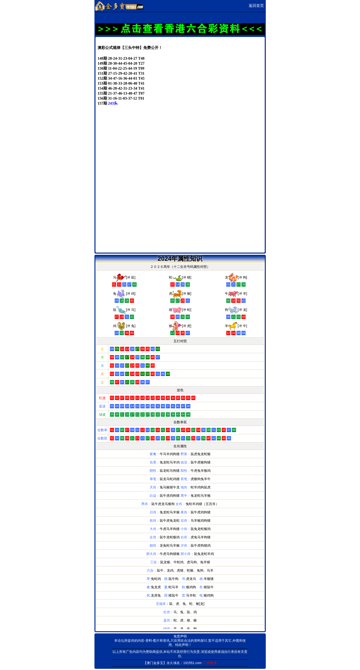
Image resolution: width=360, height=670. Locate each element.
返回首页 (256, 6)
